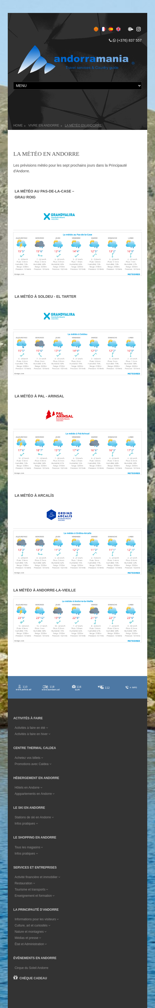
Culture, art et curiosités (32, 857)
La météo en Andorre (83, 125)
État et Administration (31, 876)
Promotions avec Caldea (33, 696)
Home (18, 125)
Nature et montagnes (30, 863)
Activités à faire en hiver (33, 666)
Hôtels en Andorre (28, 719)
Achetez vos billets (29, 689)
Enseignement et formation (35, 827)
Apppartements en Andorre (35, 725)
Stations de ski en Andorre (34, 749)
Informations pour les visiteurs (37, 851)
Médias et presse (28, 870)
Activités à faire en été (31, 659)
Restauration (25, 815)
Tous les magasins (29, 779)
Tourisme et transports (31, 821)
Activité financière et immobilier (37, 809)
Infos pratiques (26, 755)
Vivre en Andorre (43, 125)
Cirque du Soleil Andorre (31, 899)
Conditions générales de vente (37, 981)
